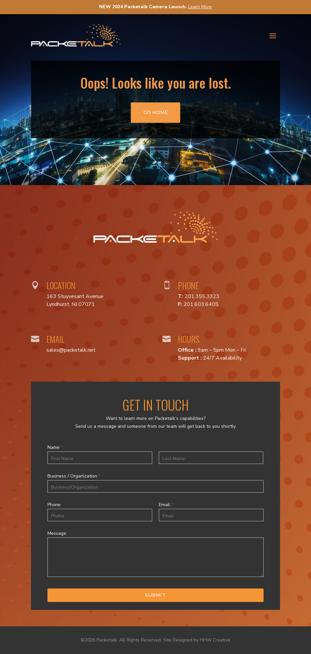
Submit (155, 595)
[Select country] (54, 515)
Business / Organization (73, 476)
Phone (54, 505)
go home (155, 112)
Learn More (200, 7)
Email (166, 505)
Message (56, 533)
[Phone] (99, 515)
